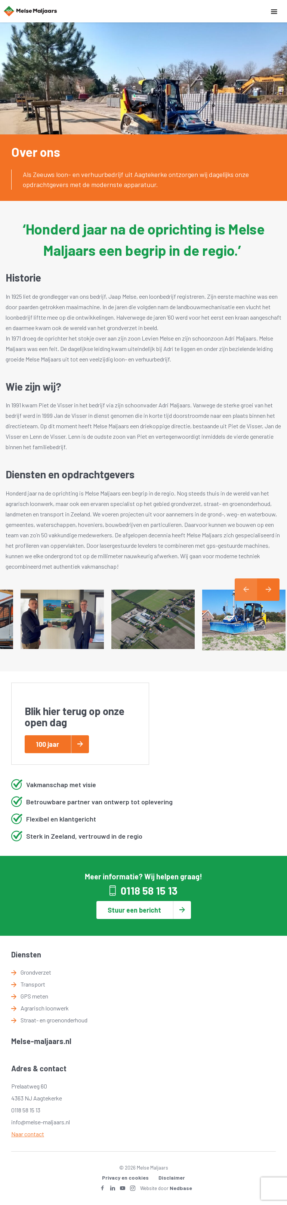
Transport (33, 984)
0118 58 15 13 (149, 890)
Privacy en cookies (125, 1177)
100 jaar (47, 744)
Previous (246, 589)
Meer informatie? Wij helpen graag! (143, 876)
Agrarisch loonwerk (45, 1008)
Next (268, 589)
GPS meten (34, 996)
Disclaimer (171, 1177)
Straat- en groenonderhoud (54, 1020)
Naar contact (27, 1133)
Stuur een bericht (134, 910)
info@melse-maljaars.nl (40, 1121)
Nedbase (181, 1188)
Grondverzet (36, 972)
